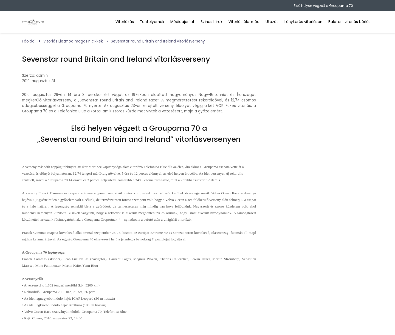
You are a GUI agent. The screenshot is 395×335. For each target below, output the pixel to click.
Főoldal (28, 41)
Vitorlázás (124, 21)
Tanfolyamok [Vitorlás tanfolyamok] (152, 21)
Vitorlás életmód (243, 21)
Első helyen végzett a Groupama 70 (323, 5)
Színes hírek (211, 21)
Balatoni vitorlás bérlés (349, 21)
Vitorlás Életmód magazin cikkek (73, 41)
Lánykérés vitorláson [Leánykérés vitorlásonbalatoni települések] (303, 21)
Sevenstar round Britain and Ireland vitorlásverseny (158, 41)
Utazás (272, 21)
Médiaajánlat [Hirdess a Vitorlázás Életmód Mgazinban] (182, 21)
